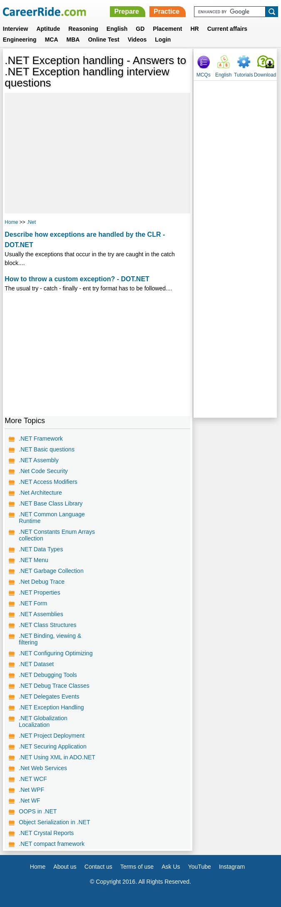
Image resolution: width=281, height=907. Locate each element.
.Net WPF (31, 789)
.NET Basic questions (47, 449)
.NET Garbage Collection (51, 570)
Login (163, 39)
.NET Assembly (38, 460)
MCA (51, 39)
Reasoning (83, 28)
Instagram (232, 866)
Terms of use (137, 866)
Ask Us (171, 866)
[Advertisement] (97, 153)
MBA (73, 39)
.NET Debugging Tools (48, 675)
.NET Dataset (36, 664)
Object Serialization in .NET (54, 822)
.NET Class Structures (47, 625)
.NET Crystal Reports (46, 833)
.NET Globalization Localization (43, 721)
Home (11, 222)
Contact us (98, 866)
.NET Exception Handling (51, 707)
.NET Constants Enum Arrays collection (57, 535)
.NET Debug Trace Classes (54, 685)
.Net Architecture (40, 492)
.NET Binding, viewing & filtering (50, 639)
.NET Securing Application (52, 746)
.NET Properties (39, 592)
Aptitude (48, 28)
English (117, 28)
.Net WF (29, 800)
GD (140, 28)
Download (265, 75)
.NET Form (33, 603)
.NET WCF (33, 779)
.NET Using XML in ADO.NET (57, 757)
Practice (166, 11)
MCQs (203, 75)
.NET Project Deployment (52, 735)
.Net (31, 222)
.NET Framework (41, 438)
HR (194, 28)
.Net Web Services (43, 768)
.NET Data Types (41, 549)
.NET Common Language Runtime (52, 517)
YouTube (199, 866)
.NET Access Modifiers (48, 481)
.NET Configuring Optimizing (55, 653)
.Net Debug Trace (42, 581)
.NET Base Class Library (50, 503)
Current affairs (227, 28)
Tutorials (243, 75)
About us (64, 866)
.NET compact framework (52, 843)
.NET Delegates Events (49, 696)
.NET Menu (33, 560)
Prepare (126, 11)
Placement (167, 28)
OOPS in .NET (38, 811)
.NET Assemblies (41, 614)
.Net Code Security (43, 471)
